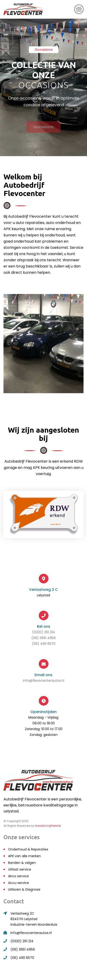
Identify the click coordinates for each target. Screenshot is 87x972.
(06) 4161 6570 (43, 643)
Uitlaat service (19, 869)
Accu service (18, 882)
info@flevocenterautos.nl (43, 680)
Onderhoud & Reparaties (28, 849)
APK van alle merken (24, 856)
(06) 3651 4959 (43, 638)
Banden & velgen (22, 862)
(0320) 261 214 (43, 632)
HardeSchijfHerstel (48, 826)
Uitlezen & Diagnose (24, 889)
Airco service (18, 876)
